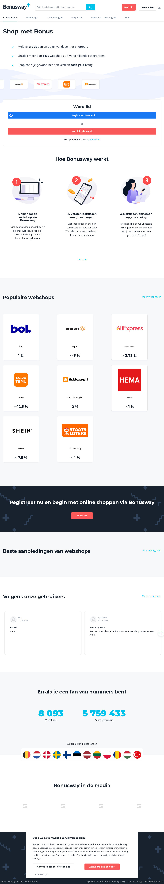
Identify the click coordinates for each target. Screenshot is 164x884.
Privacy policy (118, 881)
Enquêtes (76, 17)
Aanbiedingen (55, 17)
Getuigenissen (15, 881)
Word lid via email (82, 131)
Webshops (32, 17)
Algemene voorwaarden (98, 881)
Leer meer (82, 259)
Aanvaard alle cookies (102, 866)
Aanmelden (147, 7)
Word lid (128, 7)
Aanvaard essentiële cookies (53, 866)
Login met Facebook (83, 115)
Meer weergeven (151, 296)
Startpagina (10, 17)
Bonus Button (31, 881)
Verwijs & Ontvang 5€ (103, 17)
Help (127, 17)
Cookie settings (135, 881)
